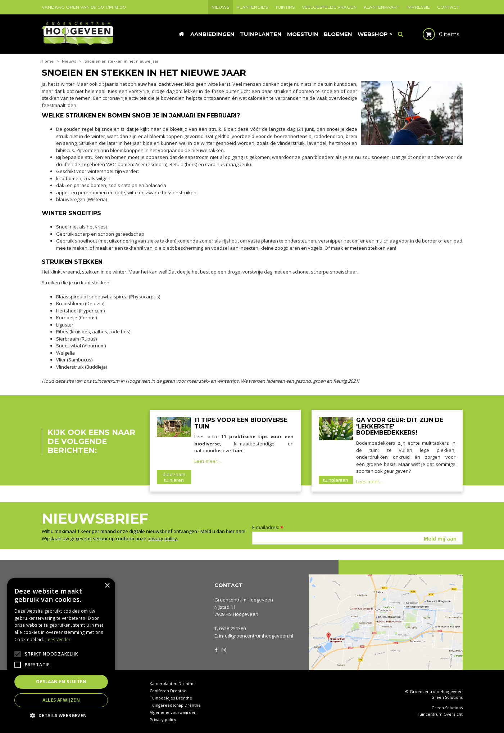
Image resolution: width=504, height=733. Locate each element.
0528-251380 (232, 628)
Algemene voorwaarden (173, 712)
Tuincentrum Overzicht (440, 714)
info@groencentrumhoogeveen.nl (256, 635)
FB (216, 649)
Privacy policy (163, 719)
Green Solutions (447, 697)
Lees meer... (207, 461)
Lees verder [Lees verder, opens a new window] (58, 639)
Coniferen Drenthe (168, 690)
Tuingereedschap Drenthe (175, 705)
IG (223, 649)
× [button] (107, 585)
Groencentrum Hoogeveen (243, 599)
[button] (61, 715)
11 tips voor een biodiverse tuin (240, 423)
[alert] (61, 652)
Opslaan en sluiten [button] (61, 682)
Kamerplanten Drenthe (172, 683)
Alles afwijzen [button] (61, 700)
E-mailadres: (267, 527)
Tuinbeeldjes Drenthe (171, 698)
